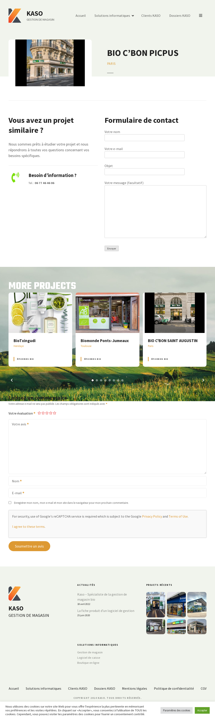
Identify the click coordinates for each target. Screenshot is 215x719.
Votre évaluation (22, 413)
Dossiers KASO (180, 16)
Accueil (81, 16)
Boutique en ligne (88, 663)
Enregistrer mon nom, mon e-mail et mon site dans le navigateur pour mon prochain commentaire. (71, 502)
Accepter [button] (202, 710)
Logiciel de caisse (88, 658)
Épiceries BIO (25, 359)
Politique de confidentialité (174, 688)
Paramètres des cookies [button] (176, 710)
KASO (35, 13)
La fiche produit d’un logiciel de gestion (105, 611)
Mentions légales (134, 688)
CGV (203, 688)
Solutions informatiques (112, 16)
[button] (12, 380)
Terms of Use (178, 516)
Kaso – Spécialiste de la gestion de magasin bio (102, 597)
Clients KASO (151, 16)
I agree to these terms (28, 526)
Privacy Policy (152, 516)
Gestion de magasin (90, 652)
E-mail (17, 493)
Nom (15, 481)
